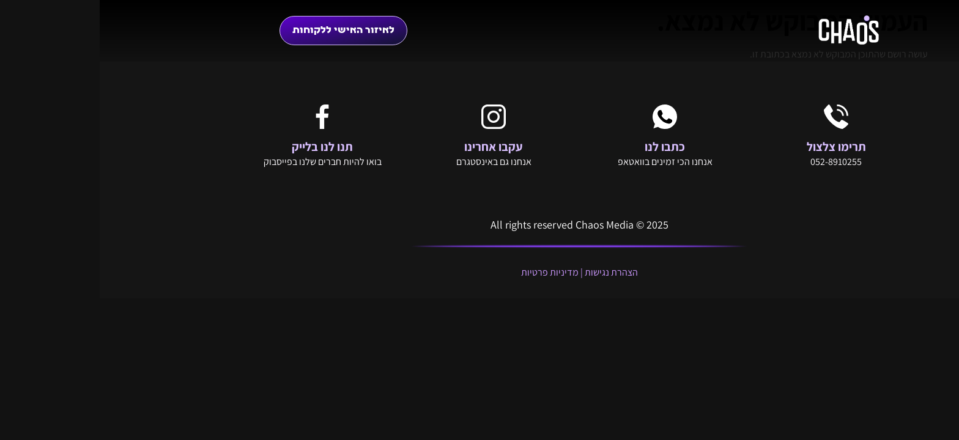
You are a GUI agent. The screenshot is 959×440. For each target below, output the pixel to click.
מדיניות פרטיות (450, 272)
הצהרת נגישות (511, 272)
